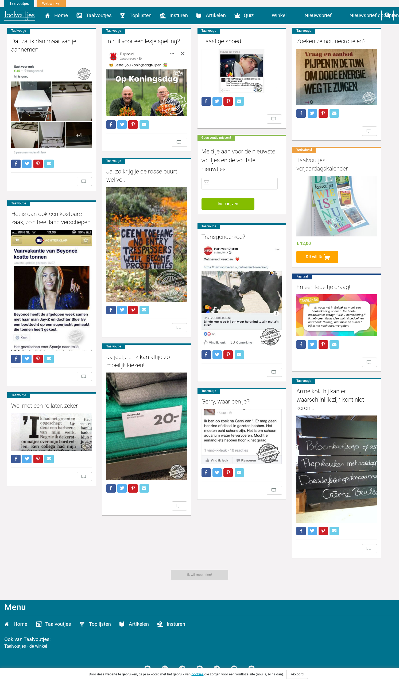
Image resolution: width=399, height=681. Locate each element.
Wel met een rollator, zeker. (45, 402)
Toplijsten (141, 15)
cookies (197, 674)
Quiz (249, 15)
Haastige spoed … (219, 41)
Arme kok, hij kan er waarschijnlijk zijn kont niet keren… (324, 395)
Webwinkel (51, 3)
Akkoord (297, 674)
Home (61, 15)
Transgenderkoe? (219, 235)
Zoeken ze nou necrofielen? (325, 41)
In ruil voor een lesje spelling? (141, 41)
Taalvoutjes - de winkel (25, 646)
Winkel (279, 15)
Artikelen (216, 15)
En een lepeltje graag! (317, 284)
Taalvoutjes (19, 3)
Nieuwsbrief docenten (374, 15)
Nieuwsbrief (318, 15)
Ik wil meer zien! (199, 575)
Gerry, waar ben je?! (222, 398)
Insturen (178, 15)
